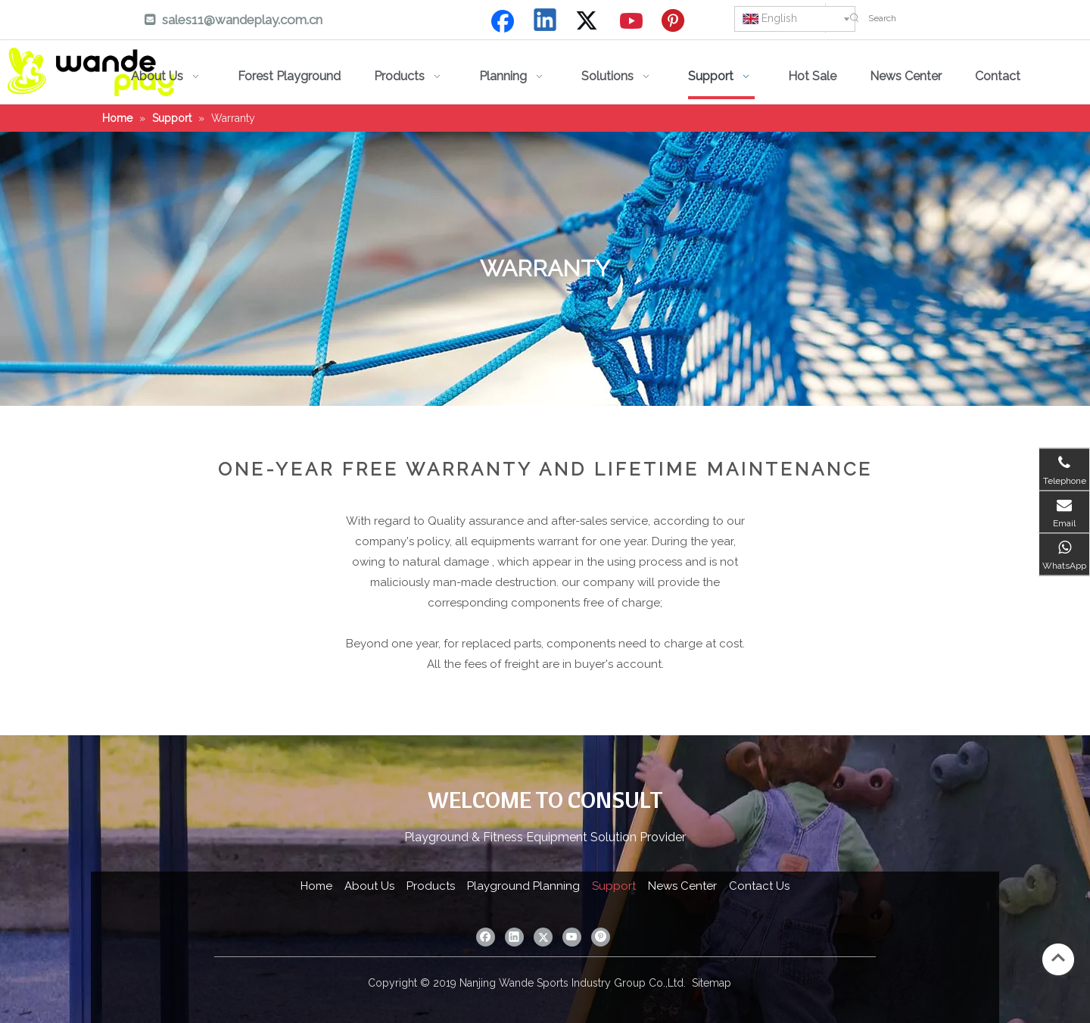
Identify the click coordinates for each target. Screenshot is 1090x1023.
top (1058, 958)
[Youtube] (632, 21)
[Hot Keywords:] (854, 18)
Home (316, 886)
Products (430, 886)
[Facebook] (502, 21)
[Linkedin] (546, 21)
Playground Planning (523, 886)
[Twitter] (589, 21)
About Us (369, 886)
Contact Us (759, 886)
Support (614, 886)
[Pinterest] (675, 21)
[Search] (975, 18)
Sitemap (711, 983)
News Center (682, 886)
